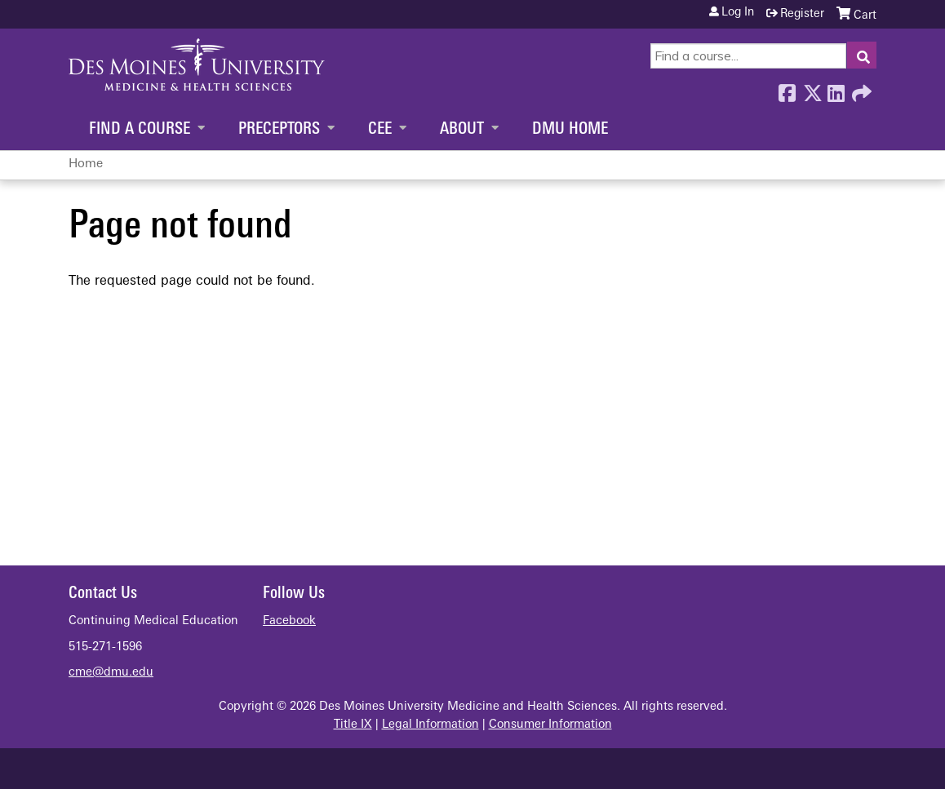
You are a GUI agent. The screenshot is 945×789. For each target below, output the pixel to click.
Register (802, 14)
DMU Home (570, 130)
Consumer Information (550, 725)
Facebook (787, 89)
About (462, 130)
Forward (860, 89)
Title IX (353, 725)
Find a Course (139, 130)
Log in (737, 13)
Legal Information (430, 725)
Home (86, 164)
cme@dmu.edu (111, 673)
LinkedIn (835, 89)
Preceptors (279, 130)
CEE (380, 130)
